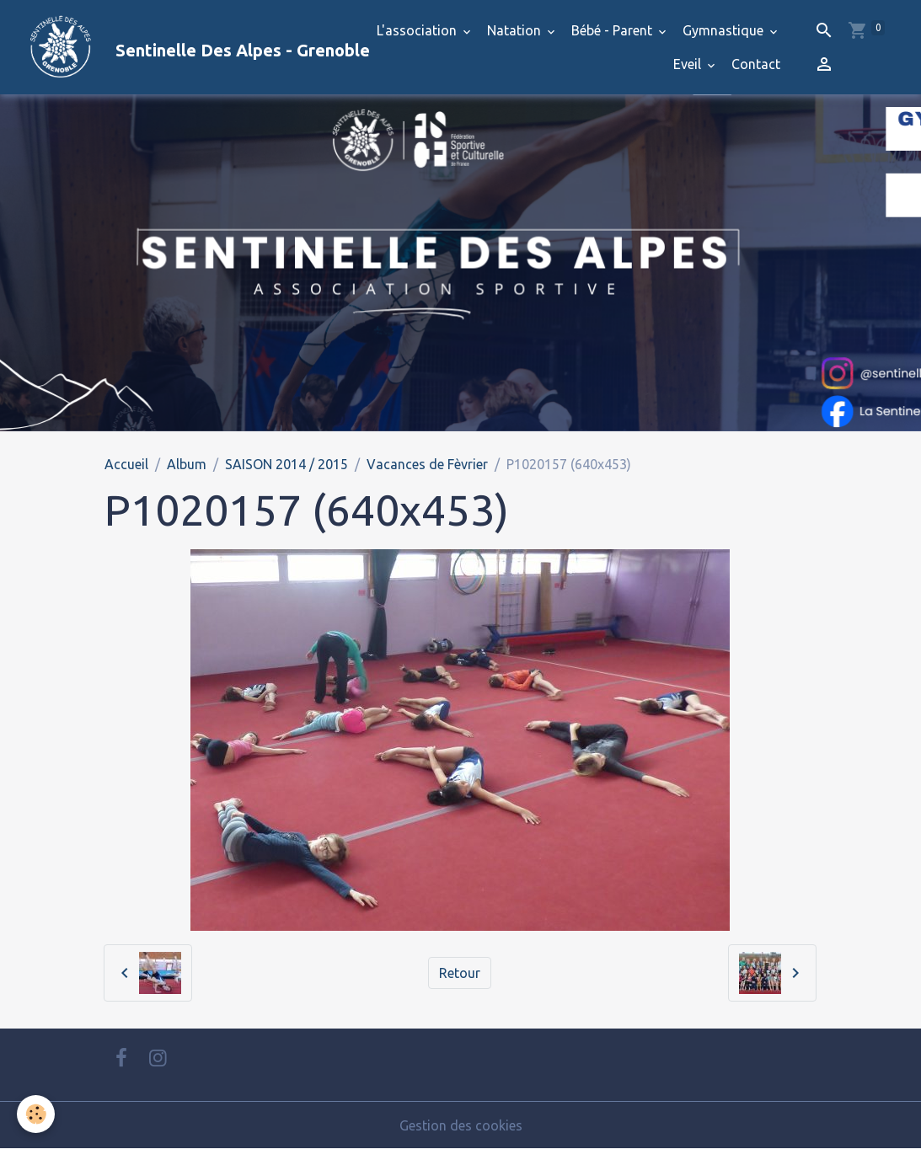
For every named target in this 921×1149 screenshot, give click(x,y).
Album (186, 464)
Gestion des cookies (460, 1125)
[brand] (165, 47)
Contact (755, 64)
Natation (515, 30)
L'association (418, 30)
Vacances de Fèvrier (427, 464)
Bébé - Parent (613, 30)
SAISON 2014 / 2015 (286, 464)
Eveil (688, 64)
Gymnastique (725, 30)
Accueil (126, 464)
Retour (459, 973)
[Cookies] (36, 1114)
